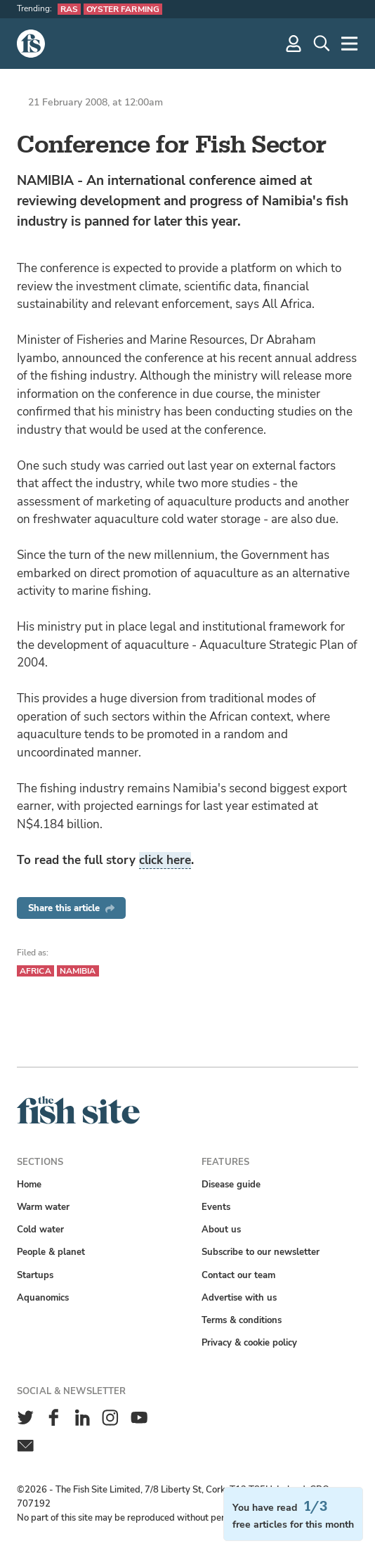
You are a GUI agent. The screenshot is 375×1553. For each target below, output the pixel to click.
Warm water (43, 1206)
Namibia (78, 971)
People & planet (51, 1251)
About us (221, 1229)
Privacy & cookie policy (249, 1342)
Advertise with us (239, 1297)
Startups (35, 1275)
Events (216, 1206)
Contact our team (238, 1275)
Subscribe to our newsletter (261, 1251)
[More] (349, 43)
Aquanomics (43, 1297)
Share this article (71, 908)
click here (165, 860)
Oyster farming (122, 9)
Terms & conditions (242, 1320)
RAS (69, 9)
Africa (35, 971)
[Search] (321, 43)
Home (29, 1184)
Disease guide (231, 1184)
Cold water (40, 1229)
